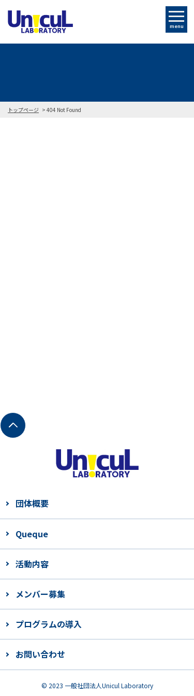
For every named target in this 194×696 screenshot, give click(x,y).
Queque (32, 533)
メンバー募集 (40, 594)
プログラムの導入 (49, 624)
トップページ (23, 110)
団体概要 (32, 503)
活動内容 (32, 564)
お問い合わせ (40, 654)
